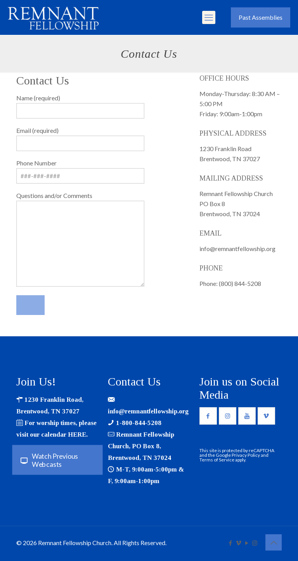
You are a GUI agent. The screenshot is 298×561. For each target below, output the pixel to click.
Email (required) (80, 139)
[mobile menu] (208, 17)
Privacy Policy (246, 455)
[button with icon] (208, 416)
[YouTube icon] (246, 542)
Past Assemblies (260, 17)
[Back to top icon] (273, 542)
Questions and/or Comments (80, 239)
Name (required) (80, 106)
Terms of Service (216, 460)
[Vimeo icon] (238, 542)
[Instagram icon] (255, 542)
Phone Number (80, 171)
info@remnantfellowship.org (148, 411)
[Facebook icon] (230, 542)
